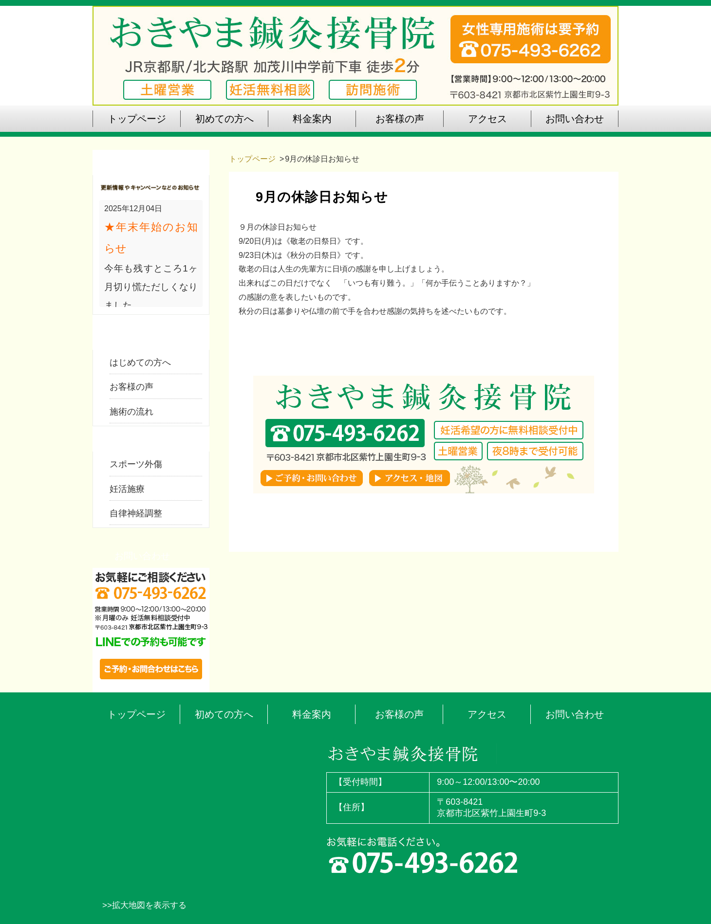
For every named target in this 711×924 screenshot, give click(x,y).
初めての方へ (224, 714)
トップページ (252, 159)
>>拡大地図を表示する (144, 905)
